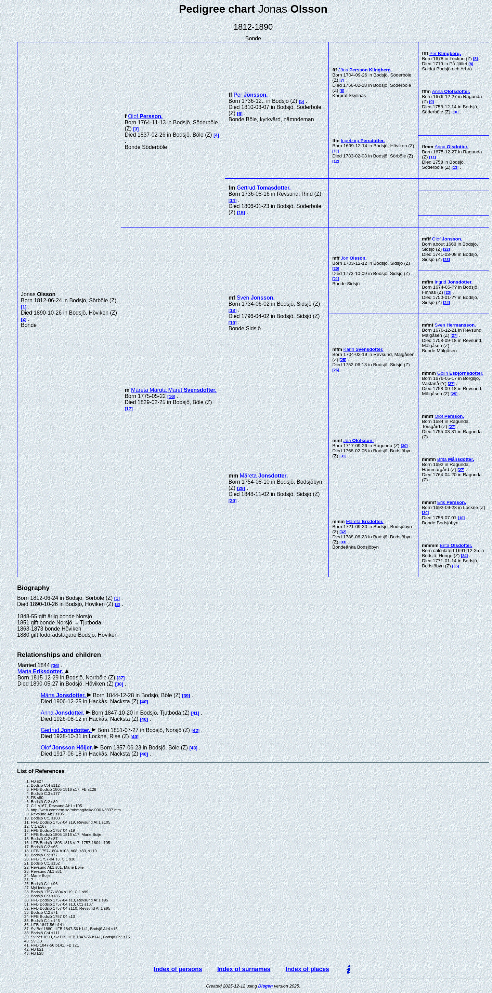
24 (446, 303)
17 (128, 408)
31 (343, 456)
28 (241, 488)
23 (446, 260)
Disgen (265, 986)
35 (455, 566)
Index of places (307, 969)
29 (232, 500)
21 (336, 279)
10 (455, 112)
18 (232, 310)
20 (336, 268)
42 (195, 730)
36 (55, 665)
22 (446, 249)
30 (404, 446)
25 (343, 360)
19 (232, 322)
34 (464, 556)
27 (454, 335)
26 (336, 370)
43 (193, 747)
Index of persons (178, 969)
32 (343, 532)
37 (120, 677)
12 (336, 161)
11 (336, 151)
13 (455, 167)
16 (171, 396)
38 (119, 684)
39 (186, 695)
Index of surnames (243, 969)
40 (143, 701)
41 (195, 713)
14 (232, 200)
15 (241, 212)
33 (343, 542)
